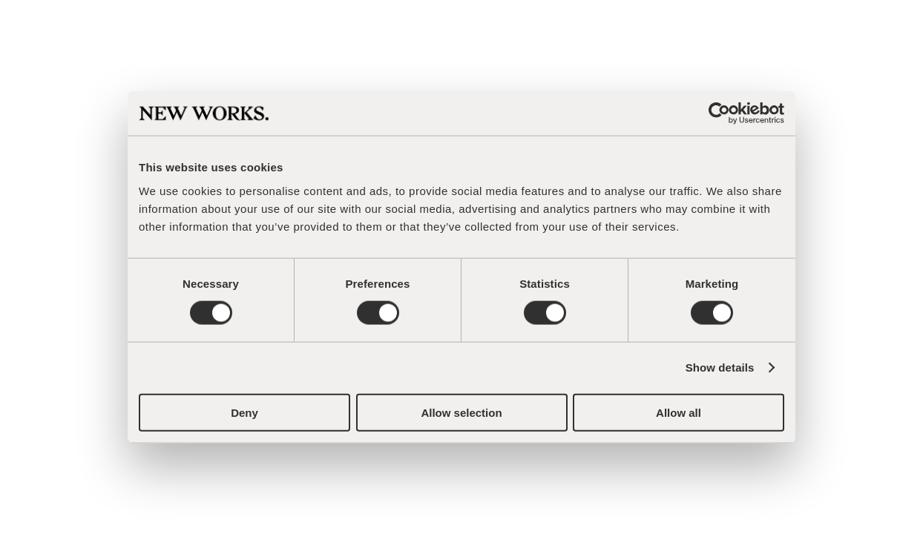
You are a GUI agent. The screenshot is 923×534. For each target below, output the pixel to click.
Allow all (678, 412)
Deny (244, 412)
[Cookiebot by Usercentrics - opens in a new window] (719, 113)
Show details (720, 367)
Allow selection (461, 412)
